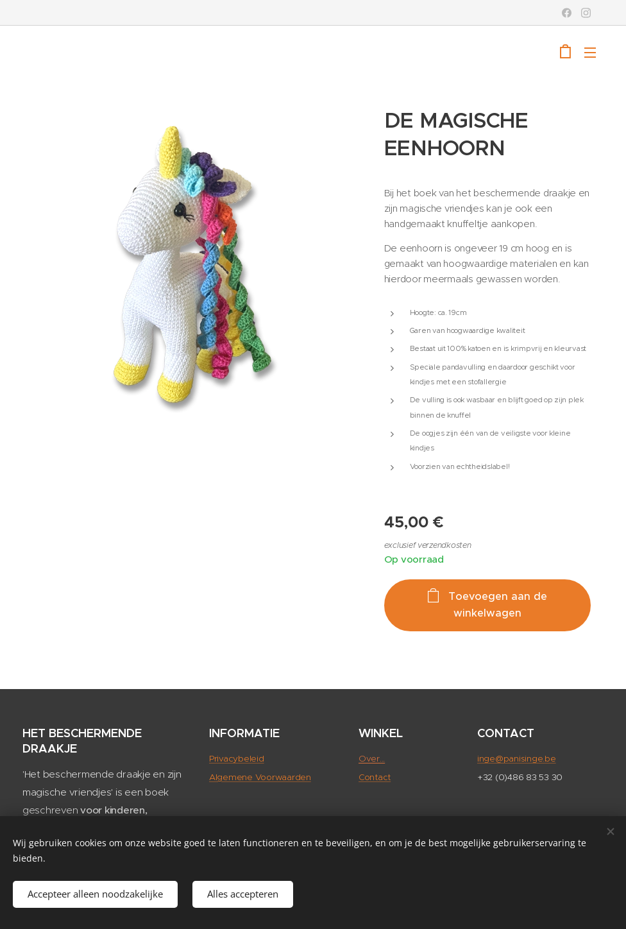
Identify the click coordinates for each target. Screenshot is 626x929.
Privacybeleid (236, 758)
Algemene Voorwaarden (260, 776)
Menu (590, 52)
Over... (372, 758)
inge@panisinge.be (516, 758)
